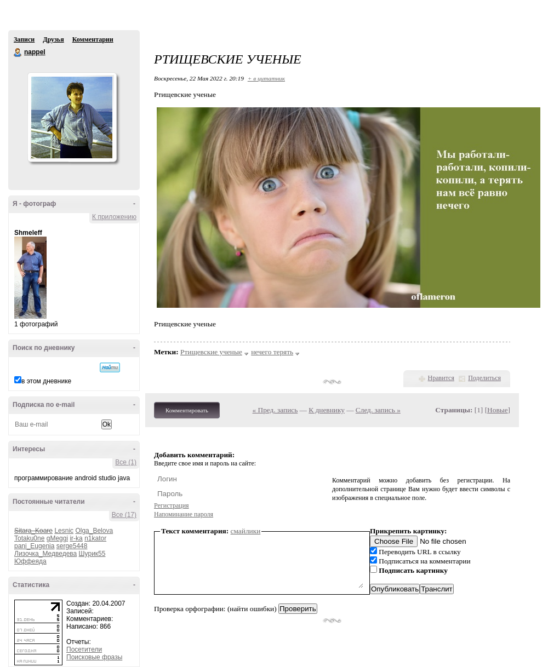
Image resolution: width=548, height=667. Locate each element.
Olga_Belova (94, 530)
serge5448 (72, 546)
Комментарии (92, 39)
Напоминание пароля (183, 514)
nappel (18, 52)
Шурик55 (92, 553)
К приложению (114, 217)
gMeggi (57, 538)
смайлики (246, 531)
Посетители (84, 649)
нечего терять (272, 352)
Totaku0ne (29, 538)
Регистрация (171, 505)
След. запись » (378, 410)
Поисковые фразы (94, 657)
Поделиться (484, 378)
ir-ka (76, 538)
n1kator (95, 538)
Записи (24, 39)
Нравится (441, 378)
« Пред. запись (275, 410)
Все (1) (125, 462)
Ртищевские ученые (211, 352)
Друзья (53, 39)
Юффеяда (30, 561)
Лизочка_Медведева (45, 553)
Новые (497, 410)
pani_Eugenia (34, 546)
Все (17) (124, 515)
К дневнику (327, 410)
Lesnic (63, 530)
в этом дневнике (46, 381)
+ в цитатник (266, 78)
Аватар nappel (72, 117)
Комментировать (186, 410)
